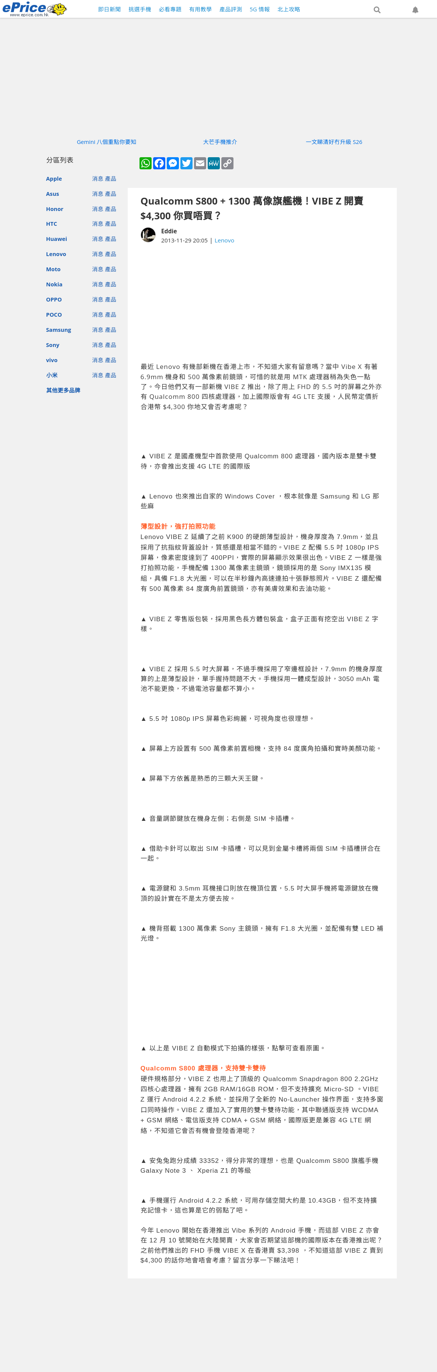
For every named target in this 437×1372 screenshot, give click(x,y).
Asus (52, 193)
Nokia (54, 284)
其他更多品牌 (63, 390)
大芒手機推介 (220, 141)
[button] (377, 10)
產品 (110, 178)
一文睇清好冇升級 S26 (334, 141)
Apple (54, 178)
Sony (53, 344)
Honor (55, 209)
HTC (51, 223)
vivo (52, 360)
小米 (52, 375)
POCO (54, 314)
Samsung (58, 329)
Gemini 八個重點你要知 (107, 141)
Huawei (56, 238)
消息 (97, 178)
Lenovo (56, 254)
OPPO (54, 299)
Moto (53, 269)
